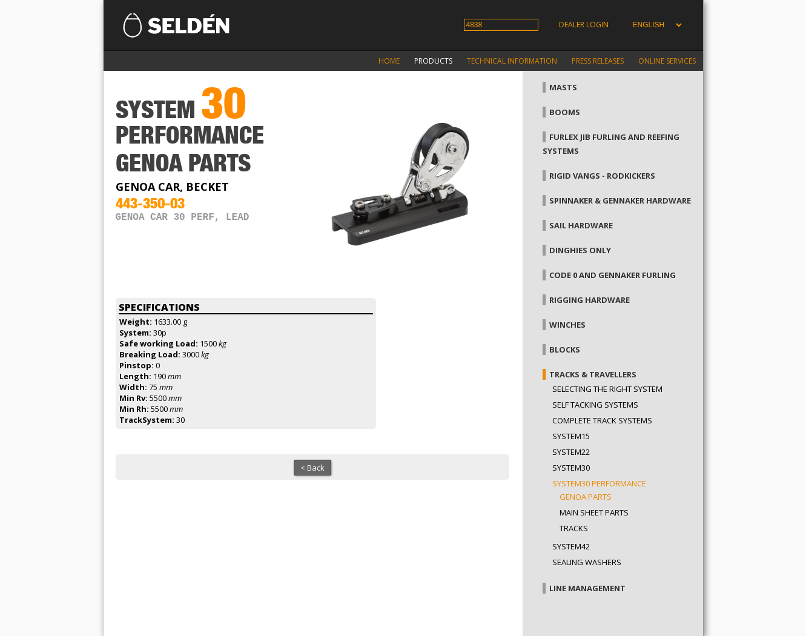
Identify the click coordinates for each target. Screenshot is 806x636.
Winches (567, 324)
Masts (563, 87)
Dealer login (584, 24)
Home (389, 61)
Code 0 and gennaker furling (612, 275)
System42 (571, 546)
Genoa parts (586, 496)
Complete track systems (602, 420)
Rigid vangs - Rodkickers (602, 175)
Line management (587, 588)
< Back (312, 467)
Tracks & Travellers (592, 374)
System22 (571, 451)
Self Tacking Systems (595, 404)
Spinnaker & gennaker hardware (620, 200)
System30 (571, 467)
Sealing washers (586, 562)
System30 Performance (599, 483)
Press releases (598, 61)
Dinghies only (580, 250)
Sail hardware (581, 225)
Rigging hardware (589, 299)
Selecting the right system (607, 388)
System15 (571, 436)
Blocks (564, 349)
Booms (564, 112)
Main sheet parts (594, 512)
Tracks (574, 528)
